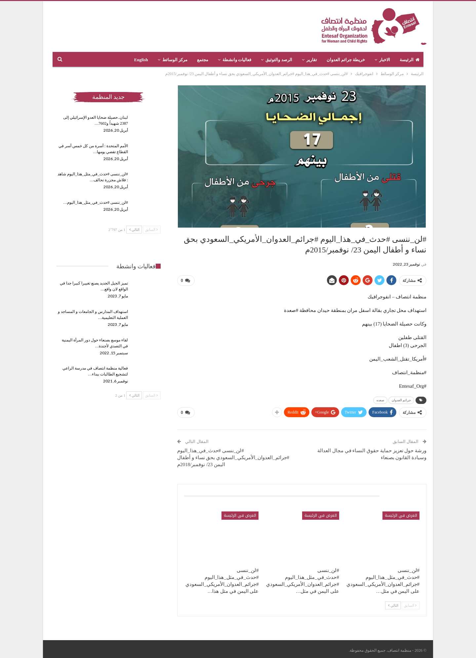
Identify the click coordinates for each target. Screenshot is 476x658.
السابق (410, 603)
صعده (380, 399)
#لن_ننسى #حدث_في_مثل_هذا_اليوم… (95, 202)
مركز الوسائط (174, 59)
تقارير (311, 59)
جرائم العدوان (401, 399)
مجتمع (202, 59)
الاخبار (384, 59)
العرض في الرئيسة (401, 513)
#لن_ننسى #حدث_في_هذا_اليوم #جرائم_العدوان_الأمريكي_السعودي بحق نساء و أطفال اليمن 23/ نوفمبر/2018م (233, 455)
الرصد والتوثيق (278, 59)
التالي (393, 603)
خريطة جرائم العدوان (346, 59)
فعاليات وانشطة (236, 59)
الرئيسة (409, 59)
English (141, 59)
